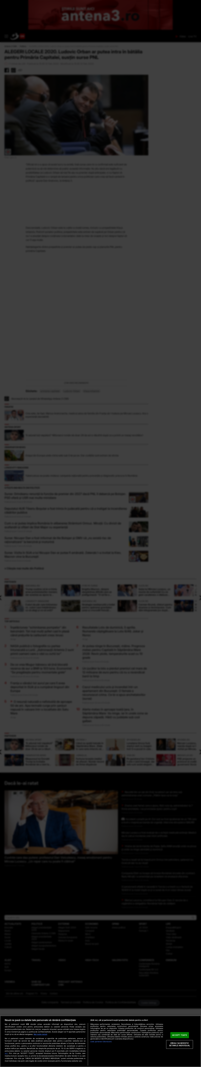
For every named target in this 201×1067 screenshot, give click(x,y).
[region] (100, 1041)
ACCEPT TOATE (179, 1035)
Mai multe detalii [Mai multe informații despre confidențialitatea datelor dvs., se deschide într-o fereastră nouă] (40, 1034)
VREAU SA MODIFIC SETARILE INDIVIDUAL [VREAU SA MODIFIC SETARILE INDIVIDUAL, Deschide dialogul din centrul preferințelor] (179, 1044)
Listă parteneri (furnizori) (101, 1042)
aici (6, 1053)
